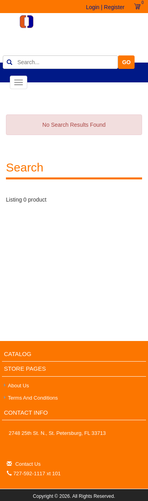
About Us (18, 386)
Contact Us (28, 464)
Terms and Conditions (33, 398)
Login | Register (105, 7)
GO (126, 62)
